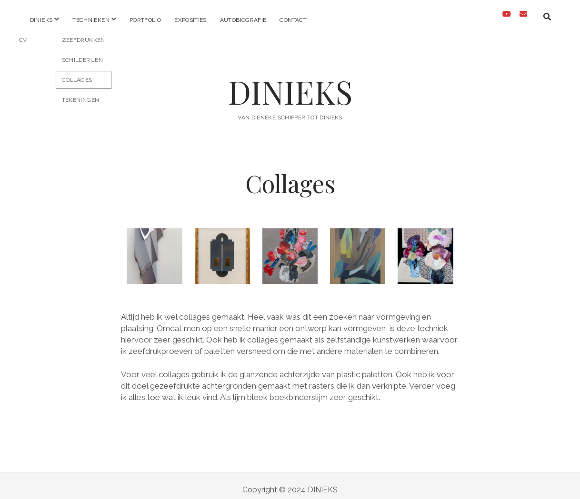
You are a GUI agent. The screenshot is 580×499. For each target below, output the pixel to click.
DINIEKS (290, 84)
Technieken (91, 20)
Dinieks (41, 20)
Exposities (190, 20)
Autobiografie (243, 20)
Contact (293, 20)
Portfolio (145, 20)
